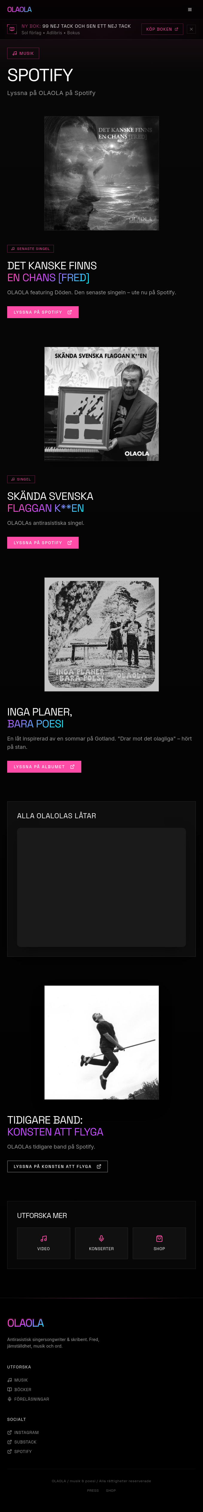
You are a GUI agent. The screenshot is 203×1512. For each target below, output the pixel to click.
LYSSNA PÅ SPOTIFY (43, 312)
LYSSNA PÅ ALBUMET (44, 766)
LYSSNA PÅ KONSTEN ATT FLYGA (57, 1166)
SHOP (111, 1490)
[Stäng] (191, 29)
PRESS (93, 1490)
